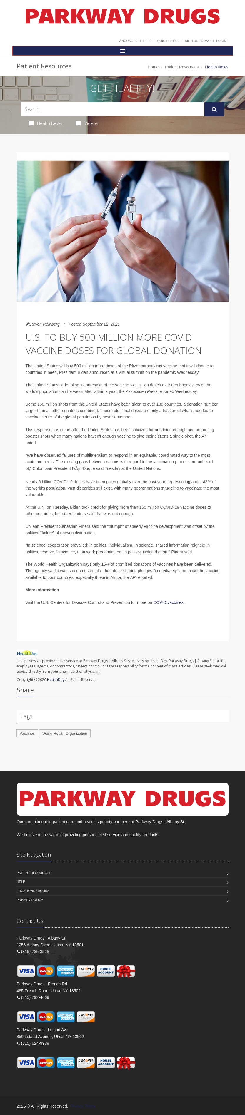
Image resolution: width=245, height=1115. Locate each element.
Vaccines (27, 733)
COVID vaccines (168, 602)
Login (221, 41)
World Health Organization (64, 733)
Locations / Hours (33, 891)
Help (147, 41)
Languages (127, 41)
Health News (45, 123)
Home (153, 67)
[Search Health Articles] (112, 109)
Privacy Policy (30, 900)
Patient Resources (182, 67)
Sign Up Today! (198, 41)
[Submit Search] (214, 109)
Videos (87, 123)
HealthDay (55, 679)
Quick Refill (168, 41)
